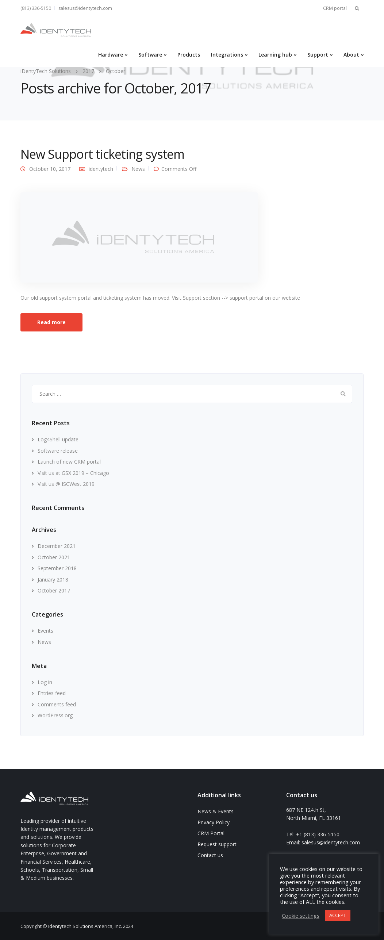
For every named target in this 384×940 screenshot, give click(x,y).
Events (45, 630)
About (351, 54)
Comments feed (57, 704)
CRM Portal (210, 833)
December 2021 (57, 545)
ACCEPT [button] (337, 915)
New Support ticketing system (102, 154)
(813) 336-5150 (35, 8)
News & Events (215, 811)
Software (150, 54)
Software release (58, 450)
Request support (217, 844)
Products (188, 54)
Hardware (110, 54)
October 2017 (54, 590)
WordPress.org (55, 715)
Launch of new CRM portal (69, 461)
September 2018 (57, 568)
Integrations (227, 54)
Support (317, 54)
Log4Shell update (58, 439)
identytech (101, 168)
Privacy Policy (213, 822)
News (138, 168)
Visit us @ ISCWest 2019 (66, 483)
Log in (45, 682)
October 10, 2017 (49, 168)
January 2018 (53, 579)
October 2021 (54, 557)
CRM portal (335, 8)
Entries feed (52, 693)
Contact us (210, 855)
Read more (51, 322)
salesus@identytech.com (85, 8)
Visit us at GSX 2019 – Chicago (73, 472)
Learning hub (275, 54)
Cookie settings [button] (300, 915)
